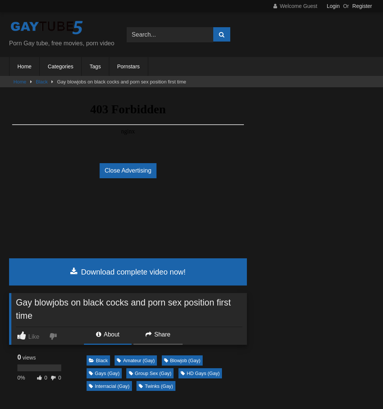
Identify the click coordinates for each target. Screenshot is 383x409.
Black (42, 82)
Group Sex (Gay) (150, 373)
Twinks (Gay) (156, 386)
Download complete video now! (128, 272)
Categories (60, 66)
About (107, 334)
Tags (95, 66)
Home (24, 66)
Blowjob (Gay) (182, 360)
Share (158, 334)
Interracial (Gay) (109, 386)
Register (362, 6)
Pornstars (128, 66)
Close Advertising (128, 170)
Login (333, 6)
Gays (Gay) (104, 373)
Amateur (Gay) (136, 360)
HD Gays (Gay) (200, 373)
